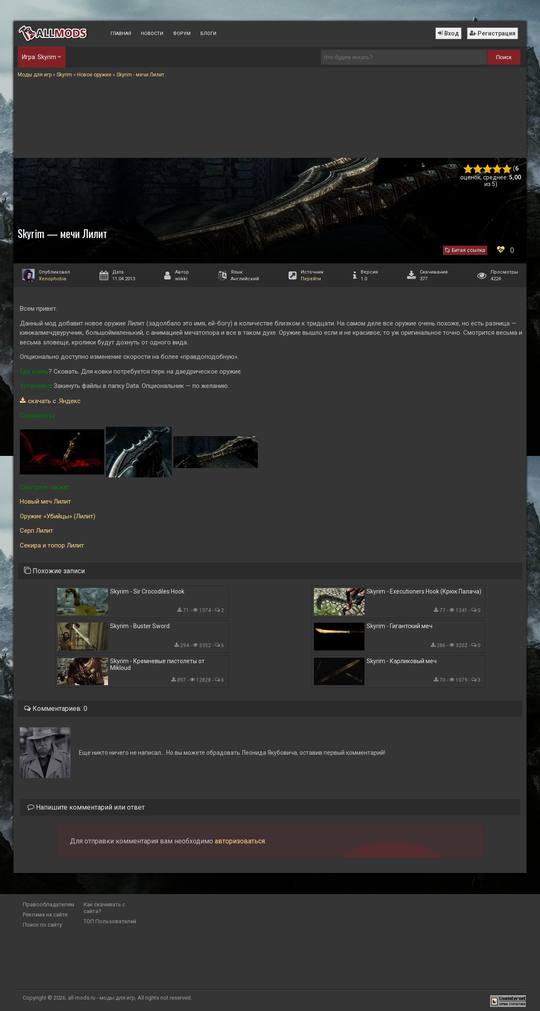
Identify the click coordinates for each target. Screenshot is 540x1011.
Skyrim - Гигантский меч (399, 626)
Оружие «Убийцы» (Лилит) (57, 516)
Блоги (208, 33)
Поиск (504, 57)
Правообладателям (48, 904)
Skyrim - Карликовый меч (402, 661)
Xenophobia (52, 279)
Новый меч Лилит (45, 501)
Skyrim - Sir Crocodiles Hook (147, 591)
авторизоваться (240, 841)
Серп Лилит (36, 530)
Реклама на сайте (45, 914)
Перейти (311, 279)
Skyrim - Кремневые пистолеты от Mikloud (157, 664)
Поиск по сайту (42, 925)
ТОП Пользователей (110, 921)
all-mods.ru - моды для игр (101, 998)
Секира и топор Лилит (52, 545)
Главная (121, 33)
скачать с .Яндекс (54, 401)
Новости (152, 33)
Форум (182, 33)
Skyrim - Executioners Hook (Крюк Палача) (424, 591)
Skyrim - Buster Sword (140, 626)
